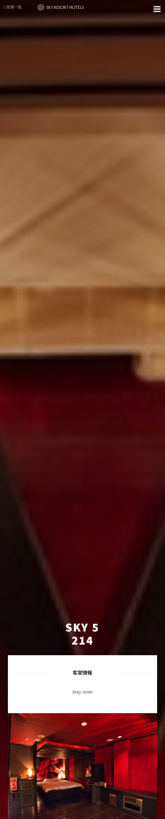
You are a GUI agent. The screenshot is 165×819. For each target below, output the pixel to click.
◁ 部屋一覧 (12, 7)
